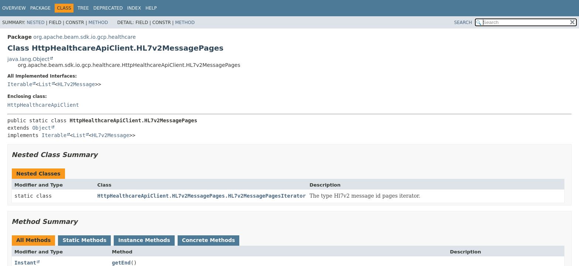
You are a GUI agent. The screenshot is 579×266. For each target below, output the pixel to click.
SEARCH (463, 22)
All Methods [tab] (33, 240)
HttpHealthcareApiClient (43, 105)
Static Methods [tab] (84, 240)
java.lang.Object (28, 59)
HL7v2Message (76, 84)
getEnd (121, 263)
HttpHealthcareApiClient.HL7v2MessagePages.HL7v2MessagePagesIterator (201, 196)
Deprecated (108, 8)
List (45, 84)
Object (41, 128)
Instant (25, 263)
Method (98, 22)
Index (134, 8)
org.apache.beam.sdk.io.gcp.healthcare (84, 37)
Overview (14, 8)
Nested (35, 22)
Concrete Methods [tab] (208, 240)
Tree (83, 8)
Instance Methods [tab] (144, 240)
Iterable (19, 84)
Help (151, 8)
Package (40, 8)
